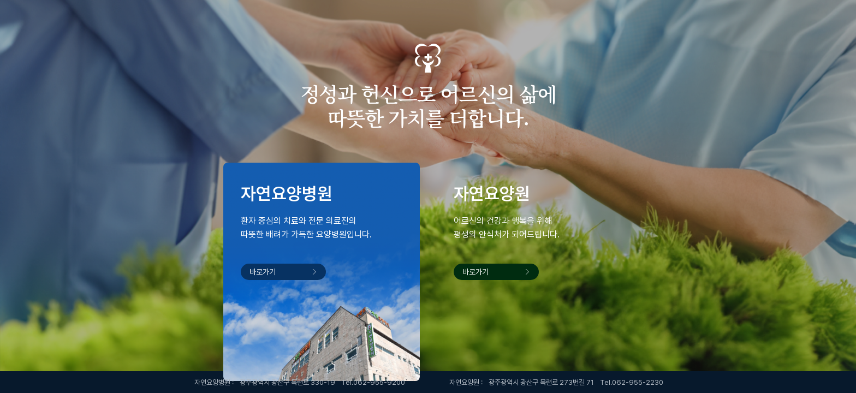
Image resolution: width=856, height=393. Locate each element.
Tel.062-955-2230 (631, 382)
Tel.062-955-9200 (373, 382)
